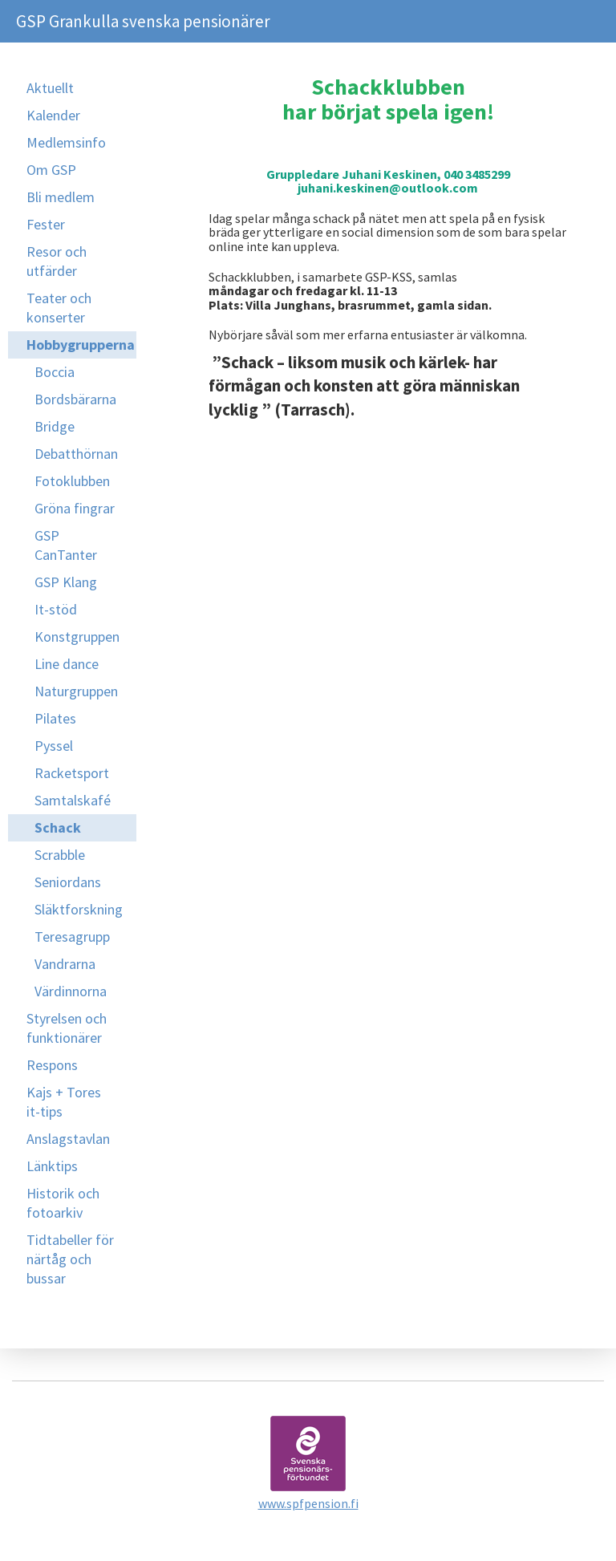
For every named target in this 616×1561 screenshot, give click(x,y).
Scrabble (59, 854)
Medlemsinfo (66, 142)
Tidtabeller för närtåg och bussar (70, 1259)
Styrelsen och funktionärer (66, 1028)
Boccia (54, 372)
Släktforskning (78, 909)
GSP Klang (65, 582)
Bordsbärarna (75, 399)
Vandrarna (64, 964)
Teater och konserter (58, 307)
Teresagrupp (72, 936)
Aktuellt (50, 88)
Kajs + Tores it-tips (63, 1102)
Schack (57, 827)
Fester (45, 224)
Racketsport (71, 773)
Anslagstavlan (68, 1138)
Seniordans (67, 882)
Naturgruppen (76, 691)
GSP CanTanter (65, 545)
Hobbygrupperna (80, 344)
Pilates (55, 718)
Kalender (53, 115)
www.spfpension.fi (308, 1503)
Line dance (66, 664)
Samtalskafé (72, 800)
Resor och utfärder (56, 261)
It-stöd (55, 609)
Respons (52, 1065)
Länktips (52, 1166)
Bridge (54, 426)
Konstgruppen (77, 636)
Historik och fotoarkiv (62, 1203)
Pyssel (53, 745)
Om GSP (51, 169)
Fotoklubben (72, 481)
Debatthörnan (76, 453)
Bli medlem (60, 197)
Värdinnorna (70, 991)
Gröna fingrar (74, 508)
